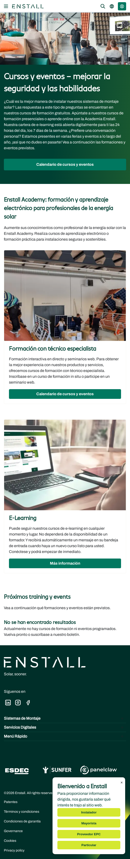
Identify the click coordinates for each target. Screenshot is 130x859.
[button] (122, 6)
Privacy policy (14, 850)
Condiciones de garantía (22, 821)
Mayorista (88, 823)
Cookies (10, 841)
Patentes (10, 802)
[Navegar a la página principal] (28, 6)
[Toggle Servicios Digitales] (65, 727)
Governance (13, 831)
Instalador (89, 812)
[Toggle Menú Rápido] (65, 736)
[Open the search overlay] (103, 6)
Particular (88, 845)
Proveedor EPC (88, 834)
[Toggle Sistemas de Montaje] (65, 718)
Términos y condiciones (21, 811)
